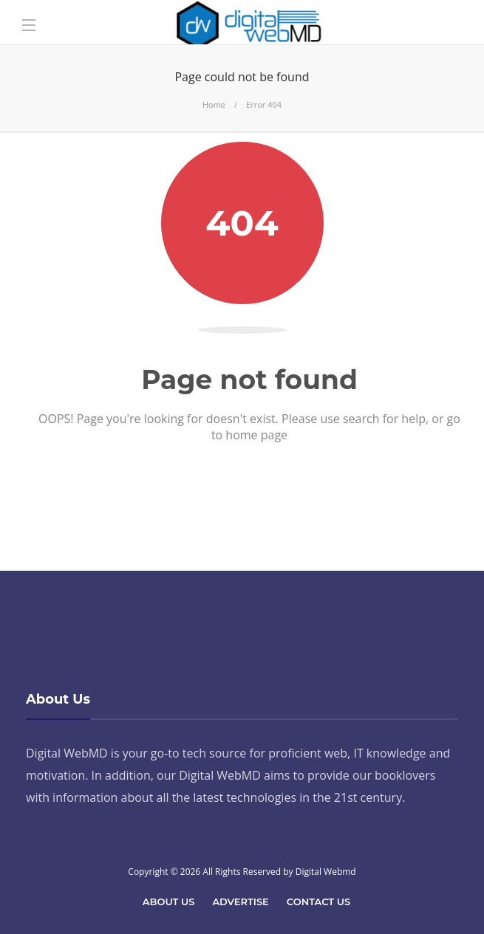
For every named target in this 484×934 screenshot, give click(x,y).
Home (213, 104)
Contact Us (318, 901)
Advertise (240, 901)
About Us (169, 901)
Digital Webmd (326, 871)
